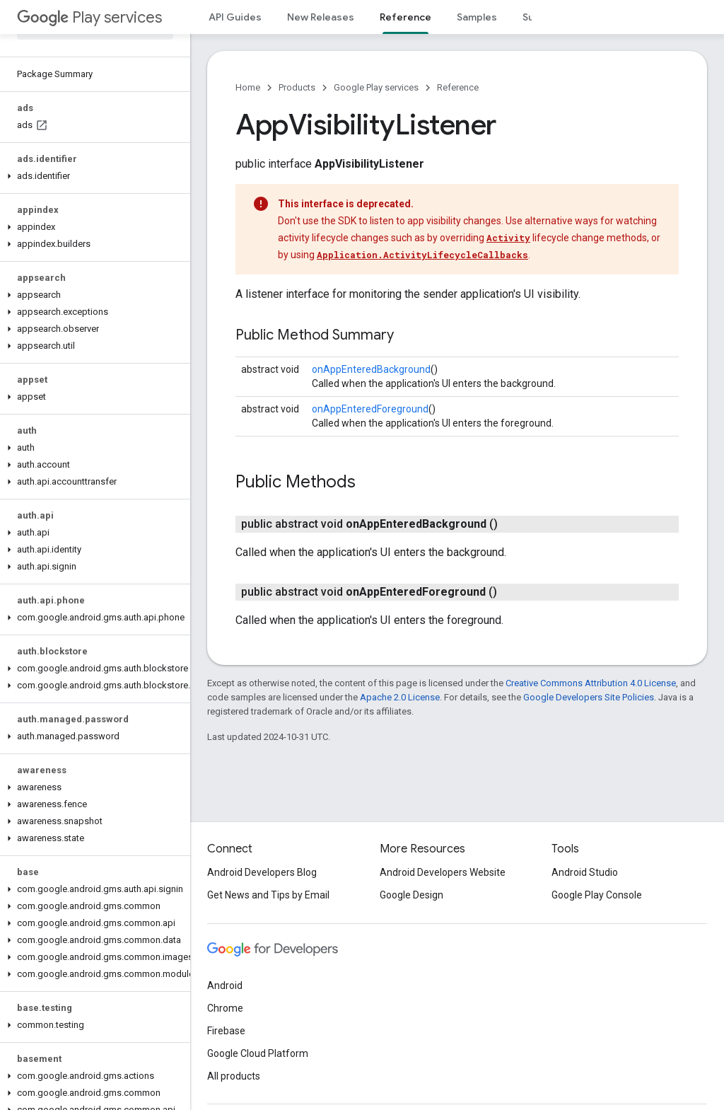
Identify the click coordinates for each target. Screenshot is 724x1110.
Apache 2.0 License (400, 697)
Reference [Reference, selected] (405, 17)
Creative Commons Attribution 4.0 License (591, 683)
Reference (458, 87)
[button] (92, 176)
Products (297, 87)
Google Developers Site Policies (588, 697)
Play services (89, 17)
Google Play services (376, 87)
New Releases (320, 17)
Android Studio (584, 872)
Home (247, 87)
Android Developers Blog (262, 872)
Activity (508, 237)
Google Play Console (596, 895)
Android (225, 985)
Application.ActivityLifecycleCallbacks (422, 254)
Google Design (411, 895)
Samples (477, 17)
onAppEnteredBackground (371, 369)
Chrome (225, 1008)
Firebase (226, 1030)
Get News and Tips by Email (268, 895)
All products (233, 1076)
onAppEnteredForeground (370, 409)
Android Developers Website (443, 872)
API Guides (235, 17)
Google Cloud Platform (257, 1053)
